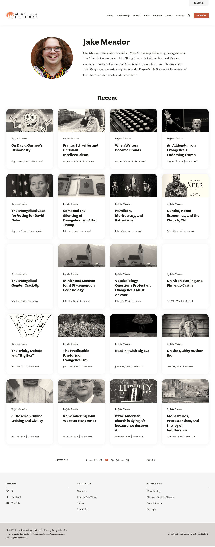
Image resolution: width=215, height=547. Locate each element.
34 (127, 461)
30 (117, 461)
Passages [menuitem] (151, 510)
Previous (61, 461)
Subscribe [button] (201, 15)
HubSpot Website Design (181, 535)
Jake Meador (21, 140)
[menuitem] (198, 3)
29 (112, 461)
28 (106, 461)
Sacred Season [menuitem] (154, 504)
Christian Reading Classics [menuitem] (160, 498)
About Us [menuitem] (82, 492)
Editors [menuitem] (80, 504)
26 (95, 461)
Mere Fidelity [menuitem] (154, 492)
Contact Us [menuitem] (82, 510)
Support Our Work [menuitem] (86, 498)
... (90, 461)
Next (151, 461)
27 (100, 461)
